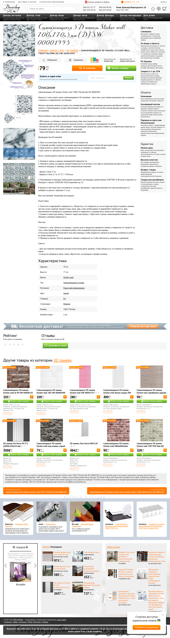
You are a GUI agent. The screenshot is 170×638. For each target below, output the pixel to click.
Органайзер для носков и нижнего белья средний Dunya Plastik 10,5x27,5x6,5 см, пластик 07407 (151, 526)
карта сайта (61, 619)
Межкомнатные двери (127, 18)
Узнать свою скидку (20, 401)
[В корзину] (31, 397)
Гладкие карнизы (9, 18)
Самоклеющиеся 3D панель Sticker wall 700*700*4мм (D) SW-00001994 (150, 446)
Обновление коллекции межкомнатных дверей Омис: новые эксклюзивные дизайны (154, 576)
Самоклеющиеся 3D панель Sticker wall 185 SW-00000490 (51, 391)
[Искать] (76, 9)
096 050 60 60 (105, 7)
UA (162, 2)
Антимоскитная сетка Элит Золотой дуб (62, 553)
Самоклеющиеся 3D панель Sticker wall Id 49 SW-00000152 (18, 391)
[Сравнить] (159, 9)
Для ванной (155, 18)
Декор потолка (12, 15)
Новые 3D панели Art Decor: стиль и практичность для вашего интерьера (126, 572)
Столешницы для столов (128, 19)
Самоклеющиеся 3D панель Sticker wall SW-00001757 (82, 391)
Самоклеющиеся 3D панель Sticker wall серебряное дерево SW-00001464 (151, 393)
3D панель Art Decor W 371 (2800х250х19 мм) (15, 444)
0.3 (64, 298)
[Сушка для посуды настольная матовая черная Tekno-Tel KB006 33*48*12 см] (118, 512)
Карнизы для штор (79, 18)
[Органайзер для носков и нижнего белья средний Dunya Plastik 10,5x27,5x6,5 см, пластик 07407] (152, 512)
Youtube (45, 622)
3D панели (37, 18)
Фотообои (20, 574)
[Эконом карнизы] (52, 512)
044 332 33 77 (89, 7)
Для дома (149, 15)
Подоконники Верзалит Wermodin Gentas (92, 585)
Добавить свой (55, 345)
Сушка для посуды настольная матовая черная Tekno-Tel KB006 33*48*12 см (116, 526)
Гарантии (147, 144)
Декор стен (33, 15)
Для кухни (146, 18)
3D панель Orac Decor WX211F (84, 443)
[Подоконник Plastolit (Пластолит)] (18, 512)
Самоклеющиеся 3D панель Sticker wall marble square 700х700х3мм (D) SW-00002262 (127, 492)
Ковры (52, 18)
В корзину (87, 68)
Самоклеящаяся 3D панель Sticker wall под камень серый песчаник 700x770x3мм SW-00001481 (51, 447)
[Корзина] (164, 9)
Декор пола (57, 15)
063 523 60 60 (89, 10)
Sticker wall (108, 61)
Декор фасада (105, 15)
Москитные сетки (79, 19)
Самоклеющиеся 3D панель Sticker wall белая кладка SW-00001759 (117, 393)
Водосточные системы (104, 19)
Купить (128, 77)
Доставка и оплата (27, 2)
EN (164, 2)
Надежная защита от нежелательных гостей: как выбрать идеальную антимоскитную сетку (156, 556)
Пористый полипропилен (74, 288)
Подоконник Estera (91, 552)
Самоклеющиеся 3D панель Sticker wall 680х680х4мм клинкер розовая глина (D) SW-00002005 (117, 447)
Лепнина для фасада (104, 18)
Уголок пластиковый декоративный (82, 525)
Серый (66, 293)
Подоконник (90, 18)
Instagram (22, 622)
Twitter (15, 622)
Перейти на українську (146, 627)
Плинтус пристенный (61, 18)
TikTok (29, 622)
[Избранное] (153, 9)
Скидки (130, 2)
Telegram (37, 622)
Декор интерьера (130, 15)
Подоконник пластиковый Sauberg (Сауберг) (91, 568)
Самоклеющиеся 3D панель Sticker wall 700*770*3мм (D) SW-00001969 (36, 492)
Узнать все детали (143, 326)
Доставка (147, 27)
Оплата (146, 92)
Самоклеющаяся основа (73, 282)
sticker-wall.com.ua (127, 61)
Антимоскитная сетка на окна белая (62, 567)
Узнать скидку (118, 68)
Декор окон (80, 15)
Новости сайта (113, 547)
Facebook (8, 622)
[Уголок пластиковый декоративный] (85, 512)
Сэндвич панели (36, 19)
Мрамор (66, 304)
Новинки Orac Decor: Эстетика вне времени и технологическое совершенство (126, 556)
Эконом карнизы (51, 524)
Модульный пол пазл (57, 19)
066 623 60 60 (105, 10)
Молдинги (30, 18)
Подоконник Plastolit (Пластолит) (16, 525)
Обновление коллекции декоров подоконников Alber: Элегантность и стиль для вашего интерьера (126, 597)
